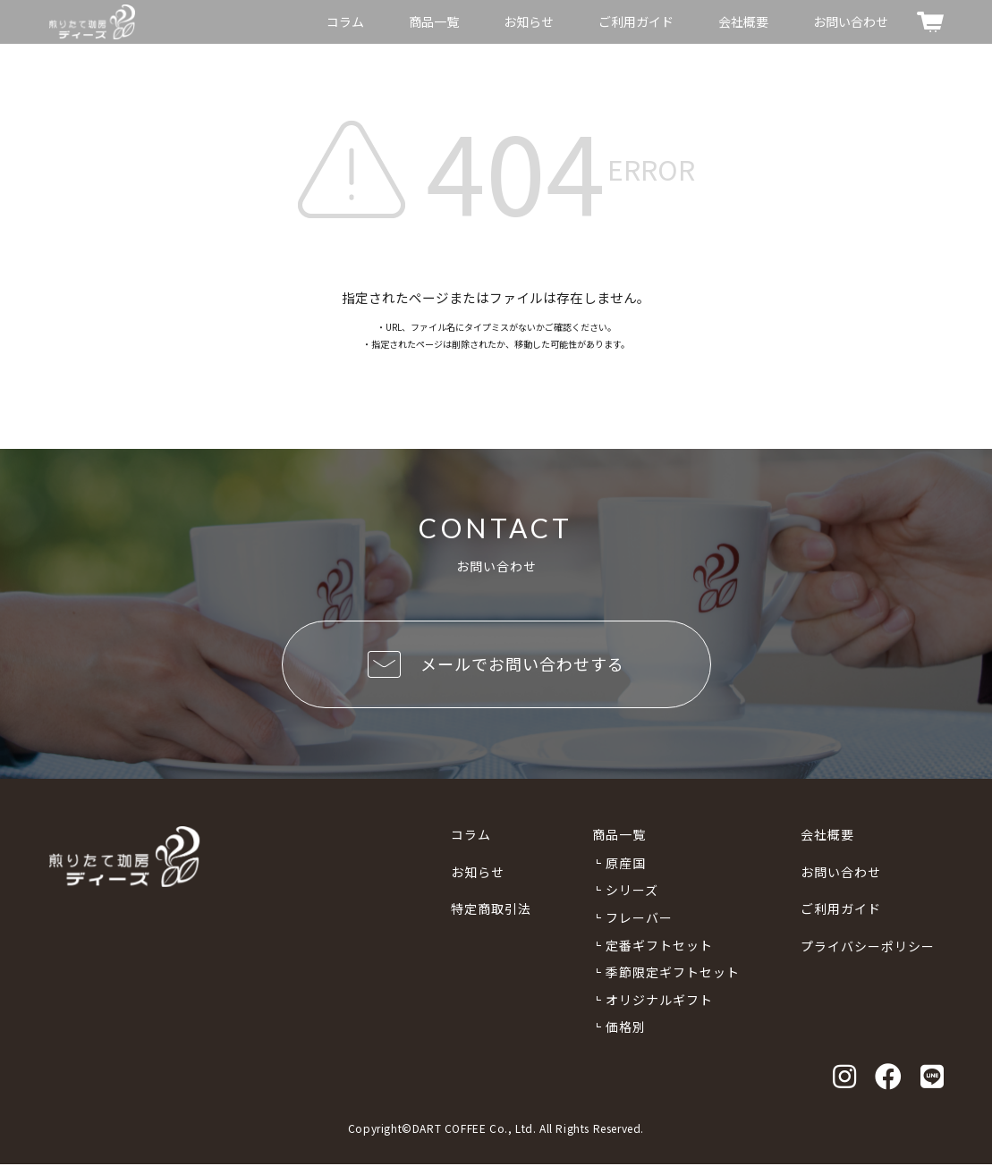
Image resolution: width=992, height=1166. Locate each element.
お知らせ (529, 21)
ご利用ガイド (636, 21)
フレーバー (639, 919)
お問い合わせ (850, 21)
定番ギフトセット (659, 946)
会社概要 (743, 21)
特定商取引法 (491, 910)
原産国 (626, 865)
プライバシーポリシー (868, 948)
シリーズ (632, 891)
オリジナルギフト (659, 1001)
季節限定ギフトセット (673, 974)
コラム (345, 21)
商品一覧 (434, 21)
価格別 (626, 1028)
